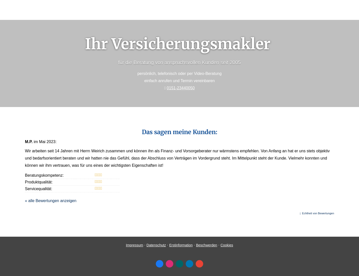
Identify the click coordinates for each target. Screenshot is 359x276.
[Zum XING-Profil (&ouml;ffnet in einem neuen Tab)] (179, 264)
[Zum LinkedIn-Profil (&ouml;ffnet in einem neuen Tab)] (189, 264)
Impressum (134, 245)
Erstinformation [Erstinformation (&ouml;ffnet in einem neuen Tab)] (181, 245)
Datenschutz (156, 245)
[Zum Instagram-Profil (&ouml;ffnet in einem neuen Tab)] (169, 264)
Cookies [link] (226, 245)
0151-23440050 (181, 88)
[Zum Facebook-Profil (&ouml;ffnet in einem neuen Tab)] (159, 264)
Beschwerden (206, 245)
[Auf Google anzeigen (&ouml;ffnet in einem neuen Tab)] (199, 264)
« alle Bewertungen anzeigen (50, 201)
